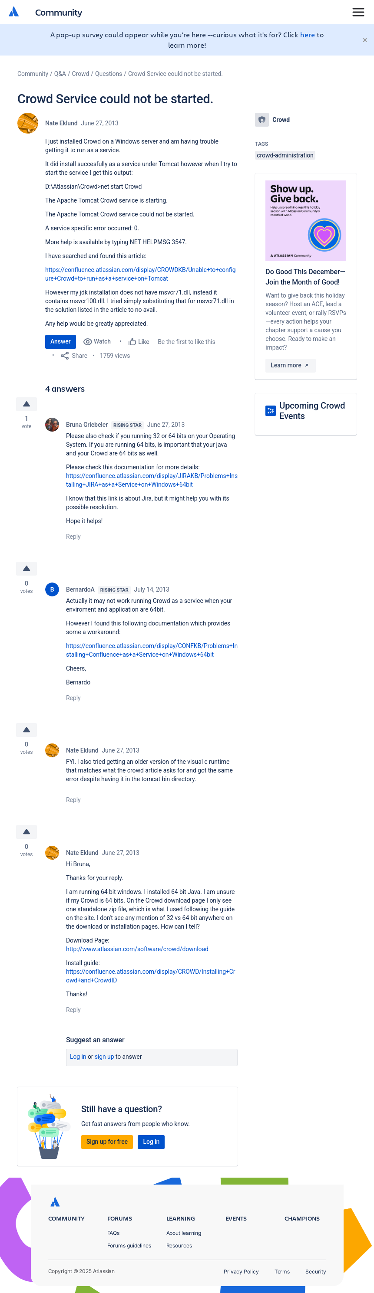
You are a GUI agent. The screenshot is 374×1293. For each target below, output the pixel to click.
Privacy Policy (241, 1271)
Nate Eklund (61, 123)
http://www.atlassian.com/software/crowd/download (137, 950)
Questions (108, 73)
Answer (60, 341)
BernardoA (80, 589)
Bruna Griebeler (87, 425)
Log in (78, 1057)
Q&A (60, 73)
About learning (184, 1233)
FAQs (113, 1233)
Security (315, 1271)
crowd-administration (285, 155)
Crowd (80, 73)
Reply (73, 537)
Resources (179, 1245)
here (307, 34)
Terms (282, 1271)
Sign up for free (107, 1142)
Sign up (104, 1057)
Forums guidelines (129, 1245)
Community (59, 12)
